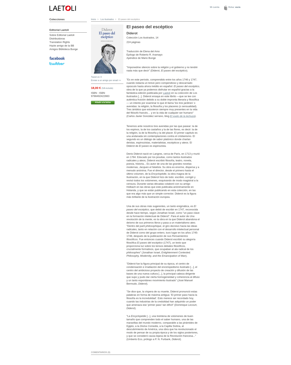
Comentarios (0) (100, 352)
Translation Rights (59, 42)
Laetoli (166, 92)
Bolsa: (234, 7)
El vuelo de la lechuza (182, 116)
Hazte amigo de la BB (61, 45)
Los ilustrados (107, 19)
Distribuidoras (57, 38)
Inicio (93, 19)
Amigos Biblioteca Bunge (63, 49)
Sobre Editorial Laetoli (61, 35)
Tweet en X (96, 77)
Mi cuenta (214, 7)
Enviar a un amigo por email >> (106, 80)
